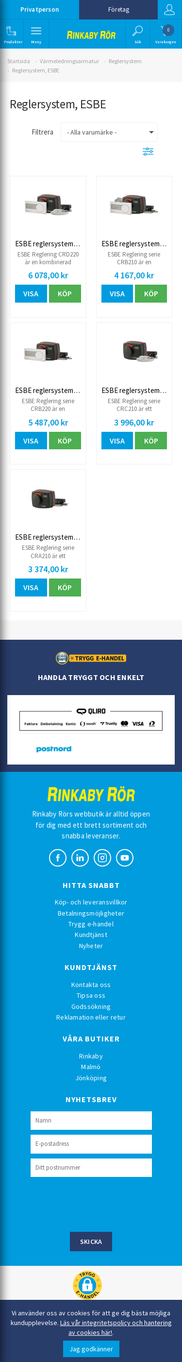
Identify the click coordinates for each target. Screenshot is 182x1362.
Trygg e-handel (91, 923)
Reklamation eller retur (91, 1017)
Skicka (91, 1241)
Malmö (90, 1066)
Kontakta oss (91, 984)
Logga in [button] (169, 9)
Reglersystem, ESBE (35, 70)
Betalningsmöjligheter (91, 913)
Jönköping (91, 1077)
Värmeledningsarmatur (69, 61)
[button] (11, 34)
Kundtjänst (91, 934)
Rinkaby (91, 1056)
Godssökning (91, 1006)
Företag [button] (118, 9)
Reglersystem (125, 61)
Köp (65, 293)
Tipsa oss (91, 995)
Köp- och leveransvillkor (91, 902)
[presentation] (104, 1203)
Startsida (18, 61)
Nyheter (91, 945)
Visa (30, 293)
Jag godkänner (91, 1349)
